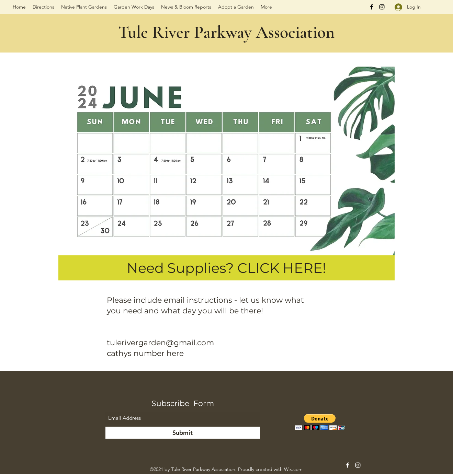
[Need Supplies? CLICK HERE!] (226, 267)
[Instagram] (381, 6)
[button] (320, 422)
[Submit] (182, 433)
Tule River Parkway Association (226, 32)
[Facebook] (371, 6)
